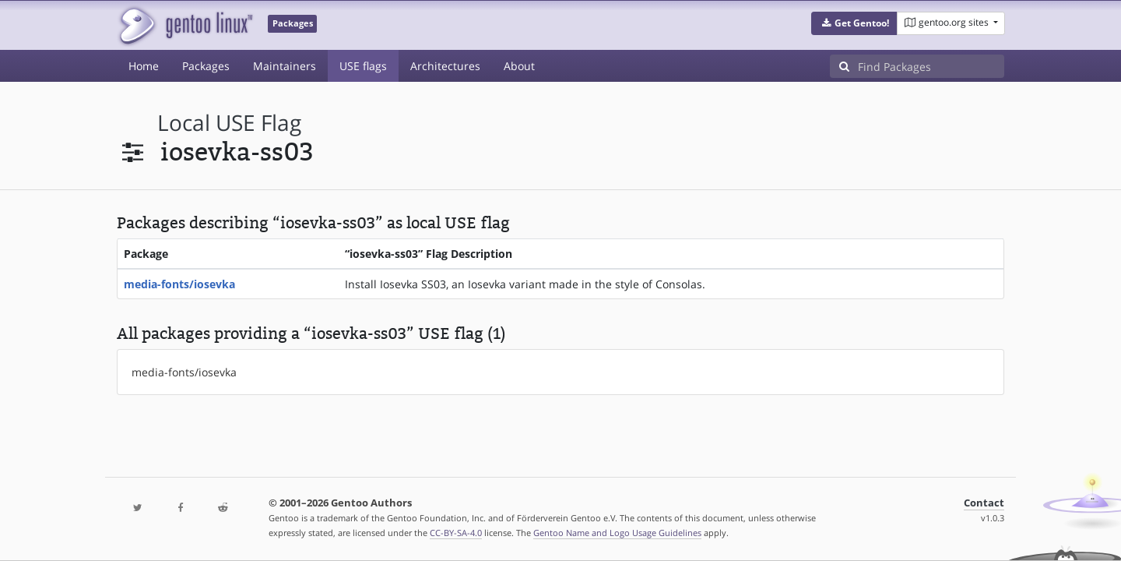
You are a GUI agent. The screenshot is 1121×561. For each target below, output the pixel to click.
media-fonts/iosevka (179, 284)
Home (143, 65)
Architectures (445, 65)
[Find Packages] (931, 66)
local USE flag (229, 122)
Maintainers (284, 65)
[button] (854, 23)
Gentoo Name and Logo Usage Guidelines (617, 532)
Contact (984, 503)
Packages (206, 65)
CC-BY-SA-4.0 (456, 532)
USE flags (363, 65)
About (519, 65)
